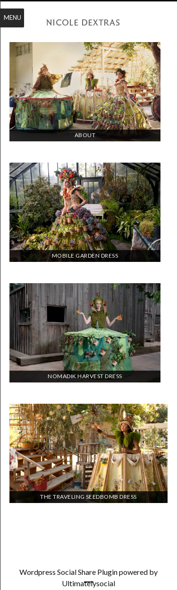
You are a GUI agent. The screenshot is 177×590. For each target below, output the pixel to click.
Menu (12, 17)
